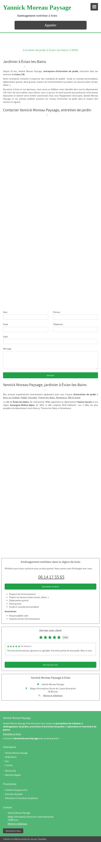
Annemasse (61, 397)
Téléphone (58, 324)
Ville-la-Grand (74, 397)
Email (5, 324)
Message (7, 348)
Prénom (56, 312)
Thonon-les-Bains (46, 397)
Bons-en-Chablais (11, 397)
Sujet (5, 336)
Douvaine (32, 397)
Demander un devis (12, 734)
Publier (24, 397)
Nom (5, 312)
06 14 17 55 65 (51, 577)
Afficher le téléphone (53, 695)
